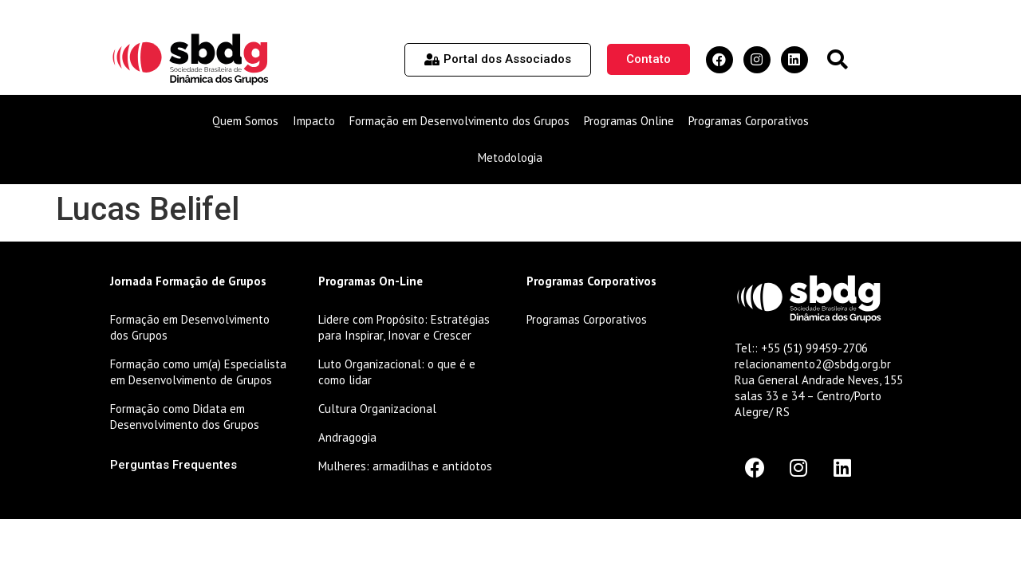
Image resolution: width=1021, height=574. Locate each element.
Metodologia (510, 157)
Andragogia (347, 437)
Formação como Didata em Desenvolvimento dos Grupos (184, 416)
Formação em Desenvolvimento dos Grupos (459, 120)
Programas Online (629, 120)
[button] (837, 59)
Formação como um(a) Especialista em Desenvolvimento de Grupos (198, 371)
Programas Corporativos (748, 120)
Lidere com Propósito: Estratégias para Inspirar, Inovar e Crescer (404, 327)
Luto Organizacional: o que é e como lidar (396, 371)
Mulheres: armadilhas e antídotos (405, 466)
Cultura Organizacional (377, 408)
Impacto (314, 120)
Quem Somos (245, 120)
